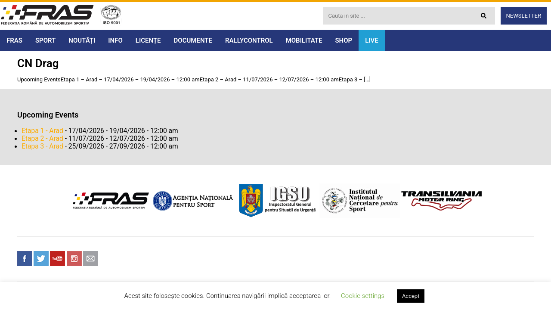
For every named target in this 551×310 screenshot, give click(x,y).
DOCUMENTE (193, 40)
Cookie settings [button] (362, 296)
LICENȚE (148, 40)
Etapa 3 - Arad (42, 146)
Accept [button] (411, 296)
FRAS (14, 40)
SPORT (45, 40)
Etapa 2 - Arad (42, 139)
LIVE (371, 40)
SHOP (343, 40)
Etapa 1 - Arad (42, 131)
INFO (115, 40)
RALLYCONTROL (249, 40)
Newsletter (523, 15)
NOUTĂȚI (81, 40)
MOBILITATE (304, 40)
